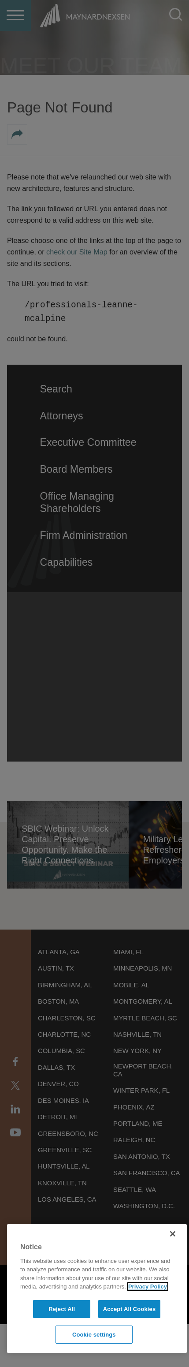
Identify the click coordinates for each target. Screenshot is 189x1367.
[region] (97, 1288)
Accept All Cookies (129, 1309)
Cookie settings (94, 1334)
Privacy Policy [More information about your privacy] (147, 1286)
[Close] (172, 1234)
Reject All (61, 1309)
